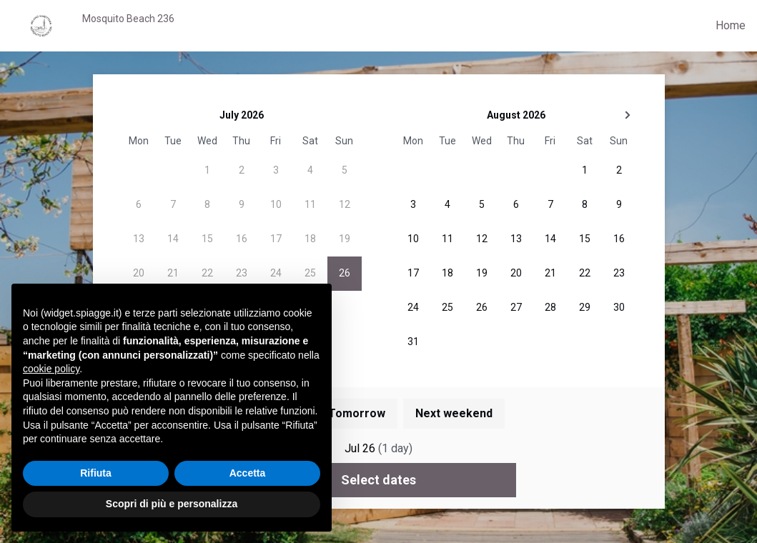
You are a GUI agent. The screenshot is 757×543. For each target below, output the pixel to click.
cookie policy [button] (51, 368)
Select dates (378, 479)
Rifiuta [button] (96, 473)
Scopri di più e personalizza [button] (171, 503)
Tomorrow (356, 413)
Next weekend (454, 413)
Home (731, 25)
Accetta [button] (247, 473)
